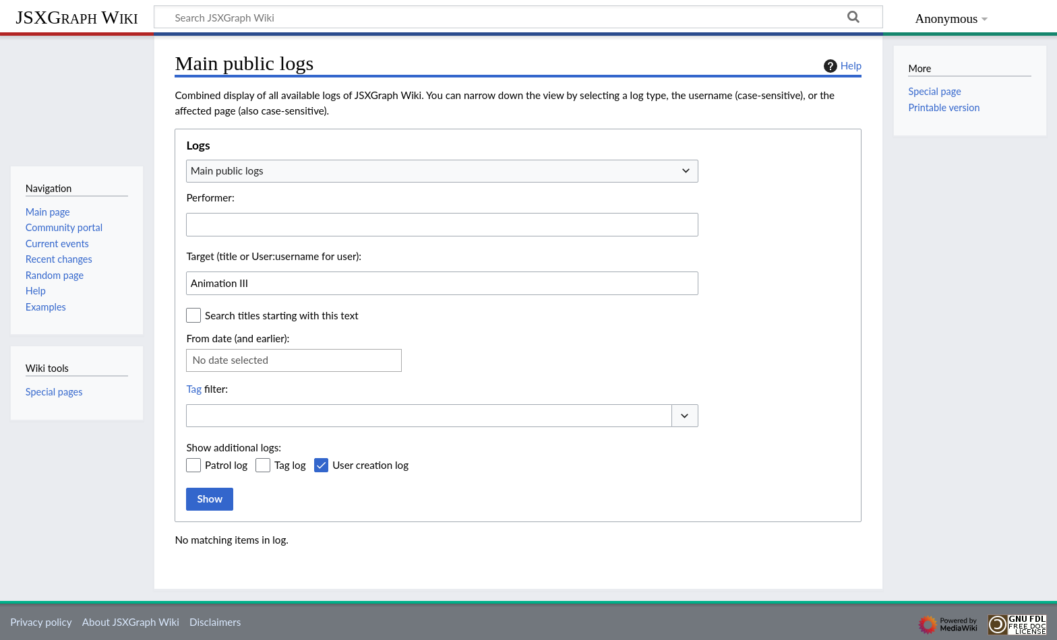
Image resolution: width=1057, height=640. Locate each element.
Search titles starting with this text (282, 315)
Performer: (210, 197)
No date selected (230, 360)
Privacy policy (40, 622)
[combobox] (442, 171)
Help (841, 66)
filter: (207, 389)
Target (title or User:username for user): (273, 256)
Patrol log (226, 465)
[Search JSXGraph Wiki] (518, 17)
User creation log (370, 465)
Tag (194, 389)
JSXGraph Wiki (77, 17)
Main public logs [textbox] (227, 170)
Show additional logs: (233, 447)
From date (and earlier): (237, 338)
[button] (684, 416)
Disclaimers (215, 622)
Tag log (290, 465)
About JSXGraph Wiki (130, 622)
